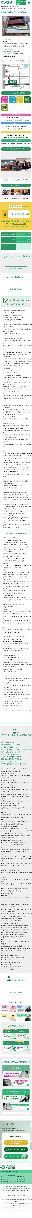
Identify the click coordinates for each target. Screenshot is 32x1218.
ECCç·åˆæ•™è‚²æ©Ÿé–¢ (8, 1176)
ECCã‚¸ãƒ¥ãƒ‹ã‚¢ (22, 1176)
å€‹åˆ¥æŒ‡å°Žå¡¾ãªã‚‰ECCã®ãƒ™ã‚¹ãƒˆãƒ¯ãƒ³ (18, 1207)
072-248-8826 (19, 223)
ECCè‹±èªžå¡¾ (21, 1179)
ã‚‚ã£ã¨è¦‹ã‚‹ (16, 268)
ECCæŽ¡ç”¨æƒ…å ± (22, 1181)
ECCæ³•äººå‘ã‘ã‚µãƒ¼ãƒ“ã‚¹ (9, 1181)
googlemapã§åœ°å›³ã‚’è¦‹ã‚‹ (16, 61)
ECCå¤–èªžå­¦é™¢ (6, 1179)
